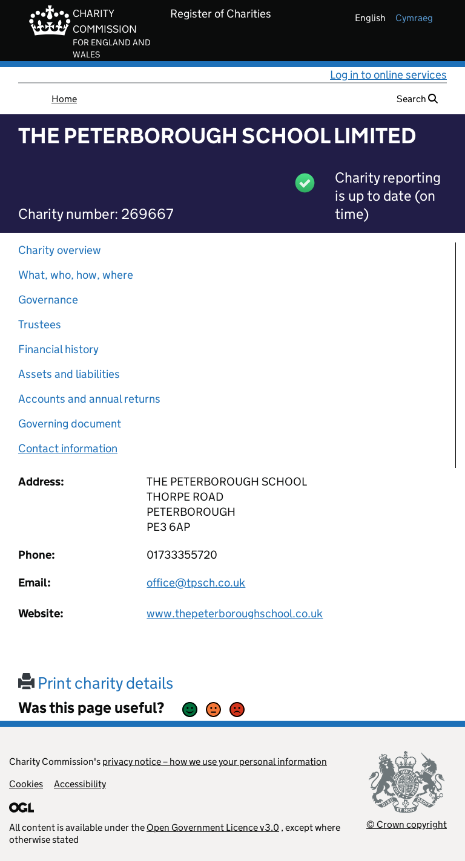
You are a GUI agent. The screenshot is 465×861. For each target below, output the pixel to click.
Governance (48, 300)
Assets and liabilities (69, 374)
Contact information (67, 448)
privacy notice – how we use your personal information (214, 761)
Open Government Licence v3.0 (213, 827)
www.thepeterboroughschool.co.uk (235, 613)
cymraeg (414, 18)
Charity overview (59, 250)
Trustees (39, 324)
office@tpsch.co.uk (196, 583)
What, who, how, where (75, 275)
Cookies (26, 784)
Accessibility (80, 784)
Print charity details (95, 683)
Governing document (69, 424)
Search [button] (417, 99)
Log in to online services (388, 75)
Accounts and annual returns (89, 399)
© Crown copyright (406, 824)
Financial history (58, 349)
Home (64, 99)
